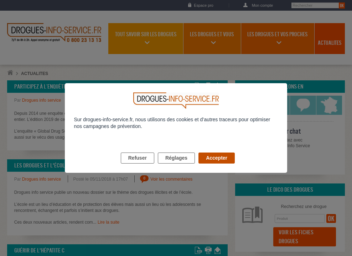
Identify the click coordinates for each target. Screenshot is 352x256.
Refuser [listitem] (137, 166)
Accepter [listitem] (216, 166)
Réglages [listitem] (176, 166)
